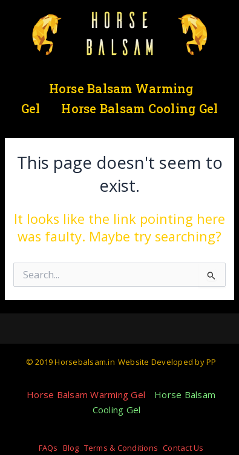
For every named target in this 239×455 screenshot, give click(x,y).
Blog (71, 447)
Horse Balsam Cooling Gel (139, 108)
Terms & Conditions (121, 447)
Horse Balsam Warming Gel (86, 394)
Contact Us (183, 447)
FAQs (48, 447)
